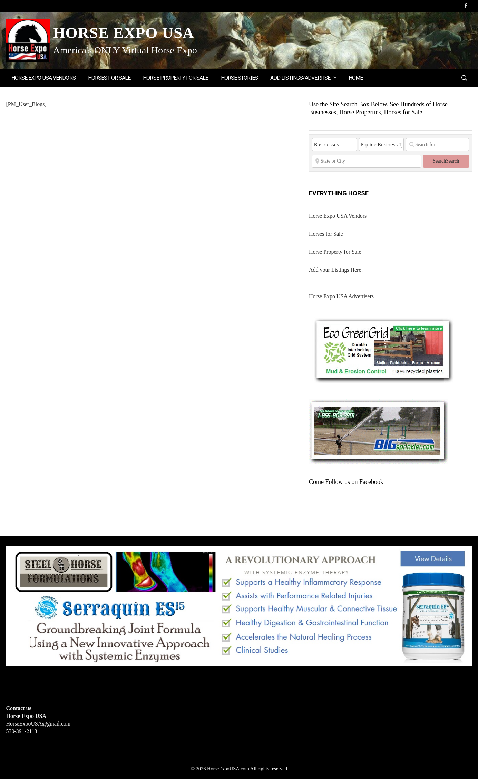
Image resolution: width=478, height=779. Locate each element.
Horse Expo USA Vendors (43, 78)
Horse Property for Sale (175, 78)
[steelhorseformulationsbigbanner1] (239, 605)
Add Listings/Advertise (304, 77)
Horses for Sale (109, 78)
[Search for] (437, 144)
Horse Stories (239, 78)
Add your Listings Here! (336, 270)
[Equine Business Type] (381, 144)
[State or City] (366, 161)
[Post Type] (334, 144)
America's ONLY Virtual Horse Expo (125, 50)
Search (446, 161)
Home (356, 78)
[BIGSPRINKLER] (378, 431)
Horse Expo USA (123, 32)
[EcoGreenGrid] (383, 349)
